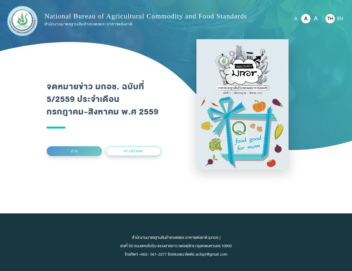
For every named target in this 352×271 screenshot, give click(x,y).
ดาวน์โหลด (133, 151)
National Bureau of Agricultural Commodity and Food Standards (145, 20)
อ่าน (74, 151)
